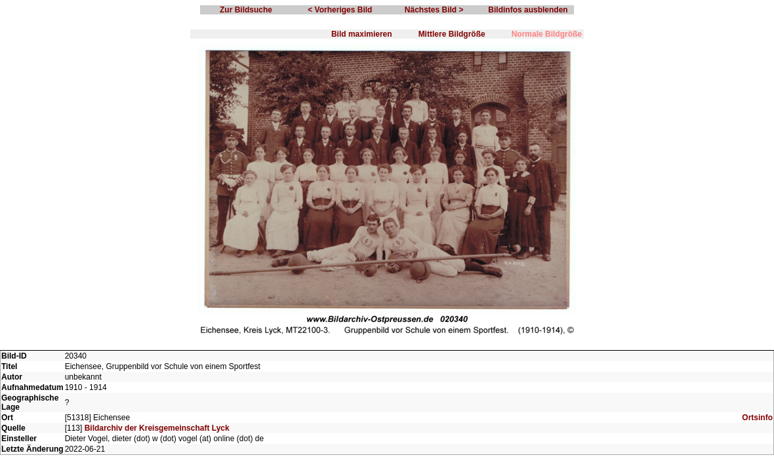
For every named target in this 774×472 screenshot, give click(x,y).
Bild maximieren (361, 34)
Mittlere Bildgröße (451, 34)
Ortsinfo (757, 417)
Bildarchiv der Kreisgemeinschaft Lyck (157, 428)
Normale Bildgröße (547, 34)
